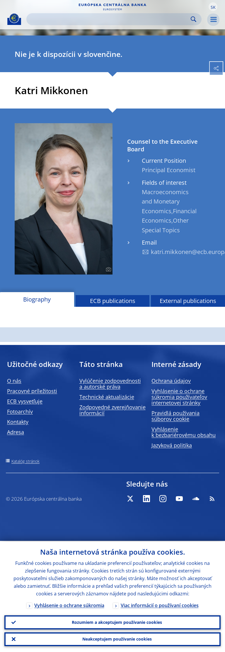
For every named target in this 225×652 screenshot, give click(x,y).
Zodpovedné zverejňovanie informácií (112, 410)
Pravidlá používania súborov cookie (175, 415)
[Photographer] (107, 269)
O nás (14, 380)
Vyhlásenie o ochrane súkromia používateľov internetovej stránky (179, 396)
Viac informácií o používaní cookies (160, 605)
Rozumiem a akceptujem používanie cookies (117, 622)
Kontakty (17, 421)
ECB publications (112, 301)
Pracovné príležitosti (32, 390)
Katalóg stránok (25, 461)
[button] (213, 6)
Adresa (15, 432)
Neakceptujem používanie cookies (117, 639)
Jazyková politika (171, 445)
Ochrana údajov (171, 380)
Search (193, 19)
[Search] (109, 19)
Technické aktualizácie (106, 396)
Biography (37, 299)
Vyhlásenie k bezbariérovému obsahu (183, 432)
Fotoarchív (20, 411)
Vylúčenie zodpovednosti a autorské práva (110, 383)
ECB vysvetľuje (24, 401)
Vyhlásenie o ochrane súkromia (69, 605)
